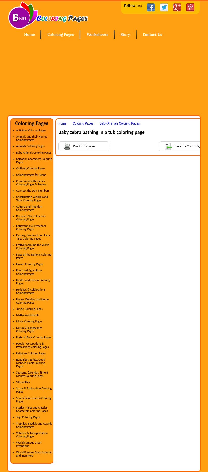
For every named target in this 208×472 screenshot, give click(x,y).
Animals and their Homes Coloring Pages (31, 138)
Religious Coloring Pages (31, 353)
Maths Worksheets (27, 315)
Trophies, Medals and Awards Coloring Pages (34, 425)
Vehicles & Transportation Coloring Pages (32, 434)
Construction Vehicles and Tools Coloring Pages (32, 198)
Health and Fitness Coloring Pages (33, 281)
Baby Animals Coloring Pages (33, 152)
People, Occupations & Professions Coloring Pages (32, 345)
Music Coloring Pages (29, 321)
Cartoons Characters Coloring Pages (34, 160)
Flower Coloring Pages (29, 264)
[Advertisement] (104, 77)
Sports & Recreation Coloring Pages (33, 399)
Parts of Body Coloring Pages (33, 337)
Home (48, 15)
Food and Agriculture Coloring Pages (29, 272)
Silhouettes (23, 382)
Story (125, 34)
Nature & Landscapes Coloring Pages (29, 329)
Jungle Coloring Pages (29, 309)
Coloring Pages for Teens (31, 175)
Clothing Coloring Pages (30, 168)
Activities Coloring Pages (31, 130)
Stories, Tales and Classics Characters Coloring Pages (32, 409)
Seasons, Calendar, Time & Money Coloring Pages (32, 374)
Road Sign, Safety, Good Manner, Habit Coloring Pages (30, 363)
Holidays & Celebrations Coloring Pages (30, 291)
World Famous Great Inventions (28, 444)
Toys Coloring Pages (28, 417)
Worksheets (97, 34)
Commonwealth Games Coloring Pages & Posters (31, 182)
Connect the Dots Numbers (32, 190)
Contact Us (152, 34)
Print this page (77, 146)
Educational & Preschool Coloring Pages (31, 227)
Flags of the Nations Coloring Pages (33, 256)
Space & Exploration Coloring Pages (34, 390)
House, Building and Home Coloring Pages (32, 300)
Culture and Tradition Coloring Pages (29, 208)
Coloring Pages (60, 34)
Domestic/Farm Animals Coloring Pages (30, 217)
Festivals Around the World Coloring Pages (32, 246)
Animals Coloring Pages (30, 146)
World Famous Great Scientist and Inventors (34, 454)
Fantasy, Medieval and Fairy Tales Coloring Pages (33, 237)
